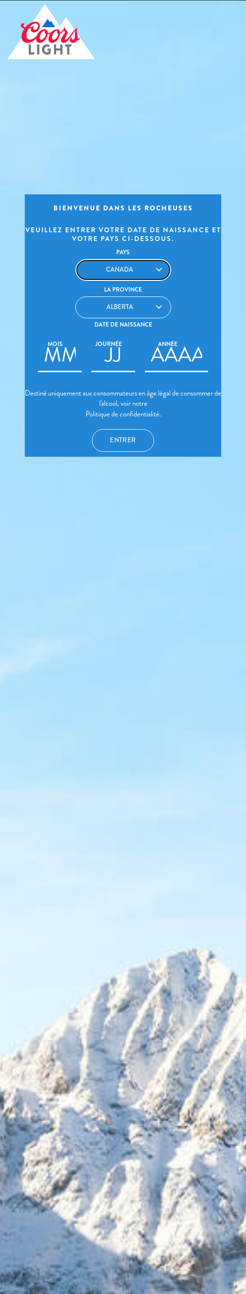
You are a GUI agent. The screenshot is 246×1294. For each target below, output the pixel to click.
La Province (123, 289)
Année (167, 344)
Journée (108, 344)
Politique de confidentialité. (123, 414)
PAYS (123, 252)
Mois (55, 344)
